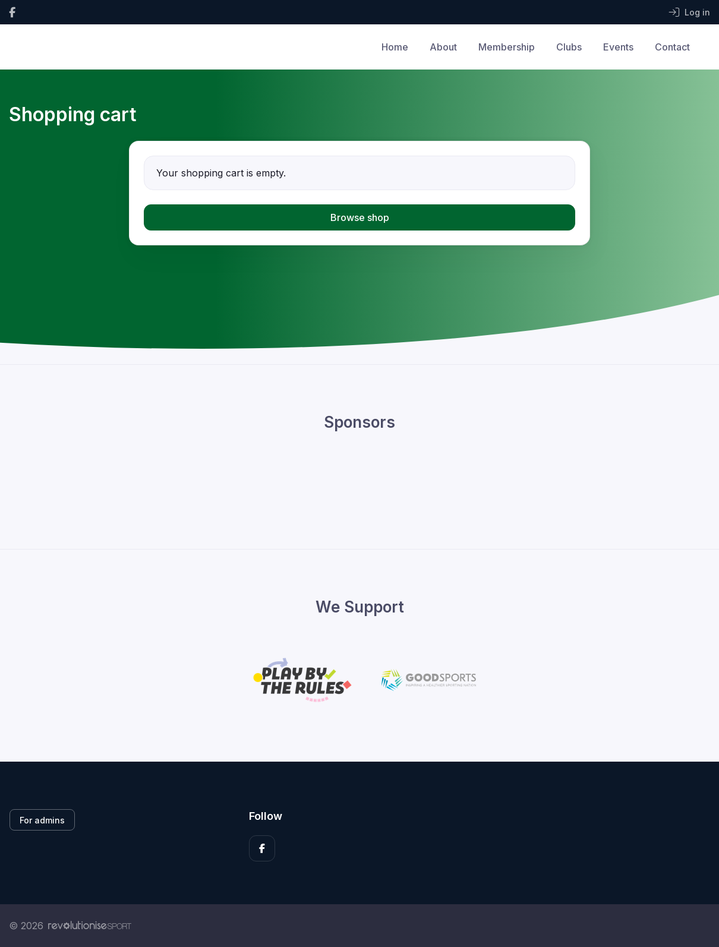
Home (394, 47)
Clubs (569, 47)
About (443, 47)
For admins (42, 820)
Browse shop (359, 217)
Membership (506, 47)
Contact (672, 47)
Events (618, 47)
